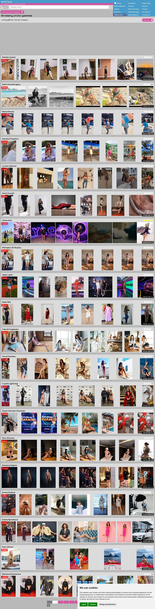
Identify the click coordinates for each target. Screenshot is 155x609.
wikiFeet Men (118, 15)
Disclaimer (146, 12)
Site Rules (131, 3)
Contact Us (146, 15)
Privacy (145, 9)
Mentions (117, 12)
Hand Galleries (133, 15)
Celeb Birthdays (133, 12)
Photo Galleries (119, 6)
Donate (144, 6)
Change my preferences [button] (107, 604)
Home (119, 3)
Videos (116, 9)
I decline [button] (93, 604)
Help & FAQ (146, 3)
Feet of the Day (133, 9)
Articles (131, 6)
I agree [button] (83, 604)
